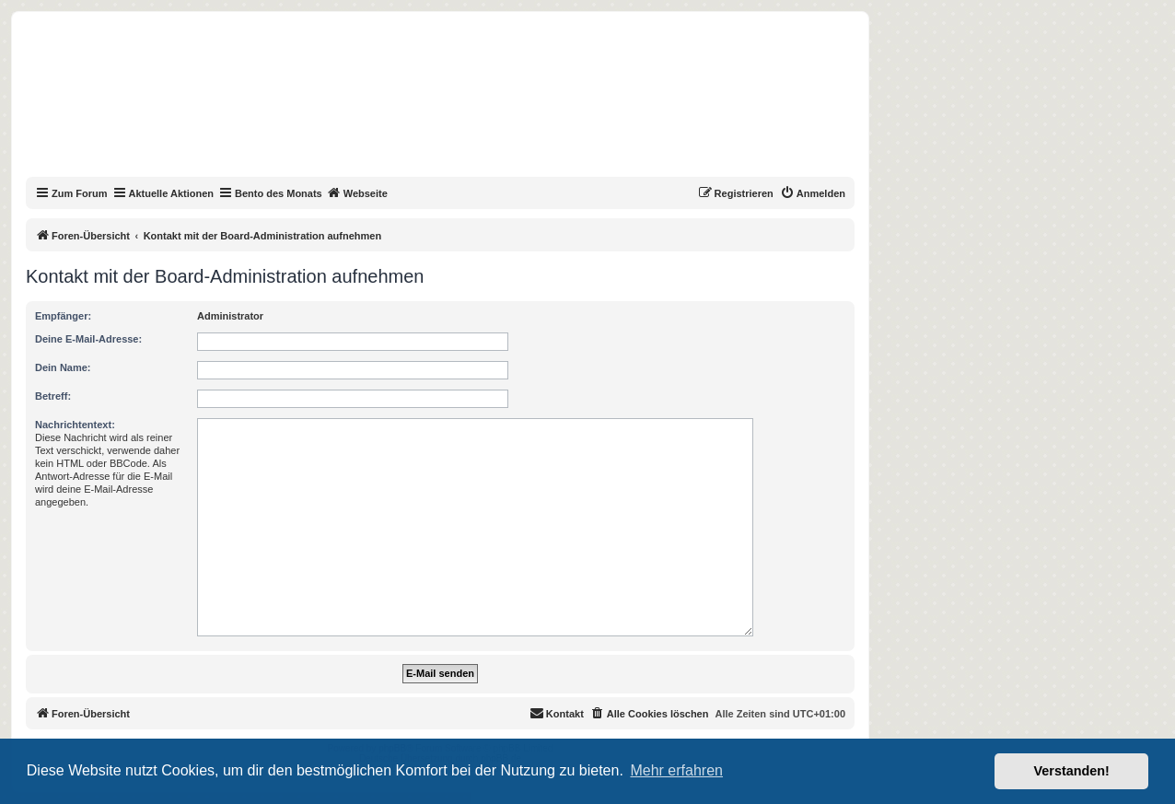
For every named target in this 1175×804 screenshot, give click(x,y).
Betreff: (53, 396)
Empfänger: (63, 315)
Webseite (357, 192)
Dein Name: (63, 367)
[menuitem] (812, 193)
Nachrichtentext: (75, 424)
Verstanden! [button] (1072, 770)
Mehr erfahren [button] (676, 770)
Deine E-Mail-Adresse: (88, 338)
